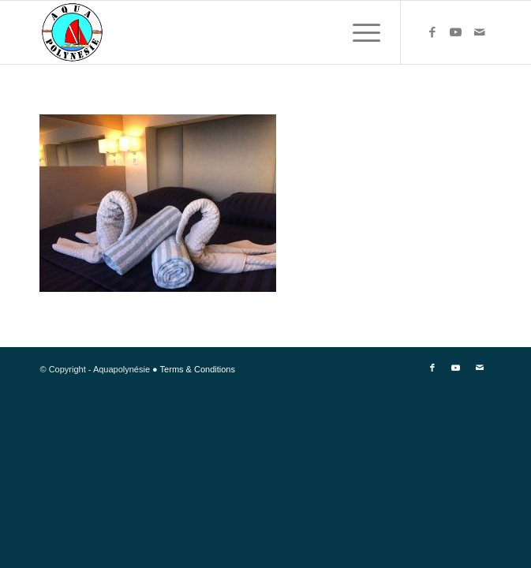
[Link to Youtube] (456, 32)
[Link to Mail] (480, 32)
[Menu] (358, 32)
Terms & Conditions (197, 369)
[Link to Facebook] (432, 32)
